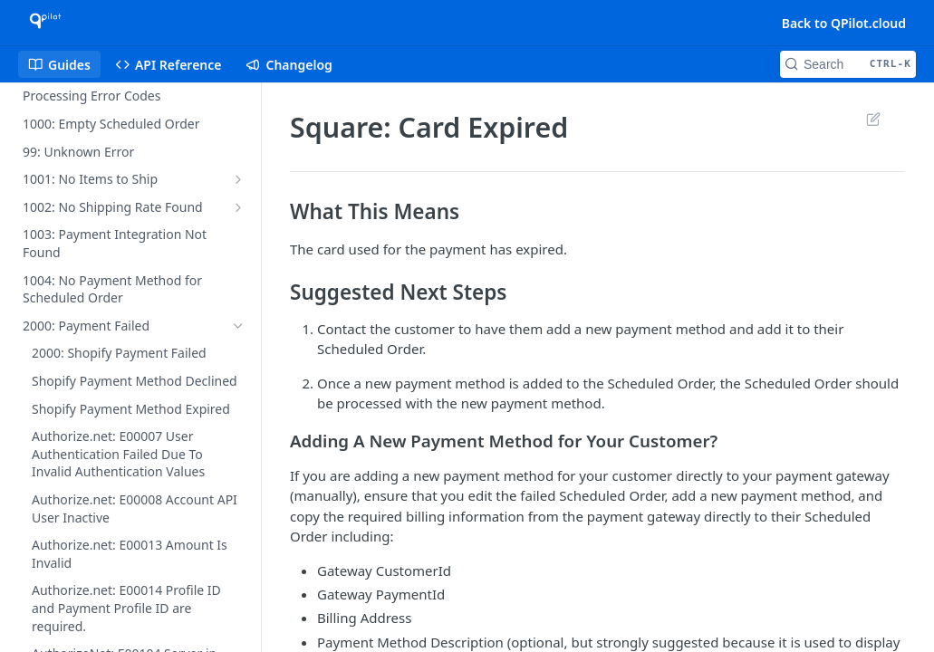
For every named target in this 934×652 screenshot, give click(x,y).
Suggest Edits (872, 118)
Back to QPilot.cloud (844, 23)
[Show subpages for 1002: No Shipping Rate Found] (238, 207)
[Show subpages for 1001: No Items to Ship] (238, 179)
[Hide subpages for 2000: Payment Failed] (238, 326)
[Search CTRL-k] (848, 64)
